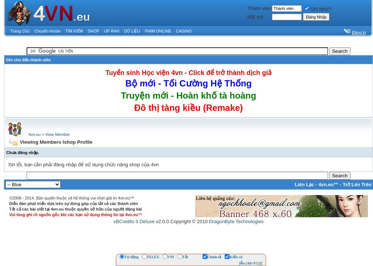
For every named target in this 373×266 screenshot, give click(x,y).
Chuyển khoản (48, 31)
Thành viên (259, 8)
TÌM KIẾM (74, 31)
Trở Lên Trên (357, 184)
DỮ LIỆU (132, 31)
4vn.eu (34, 134)
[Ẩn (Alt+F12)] (250, 263)
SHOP (93, 31)
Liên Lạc (304, 184)
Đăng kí (359, 32)
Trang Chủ (20, 31)
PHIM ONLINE (158, 31)
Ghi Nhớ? (317, 9)
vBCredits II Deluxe (134, 221)
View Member (57, 134)
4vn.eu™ (328, 184)
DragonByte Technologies (236, 221)
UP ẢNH (111, 31)
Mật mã (255, 17)
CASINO (183, 31)
